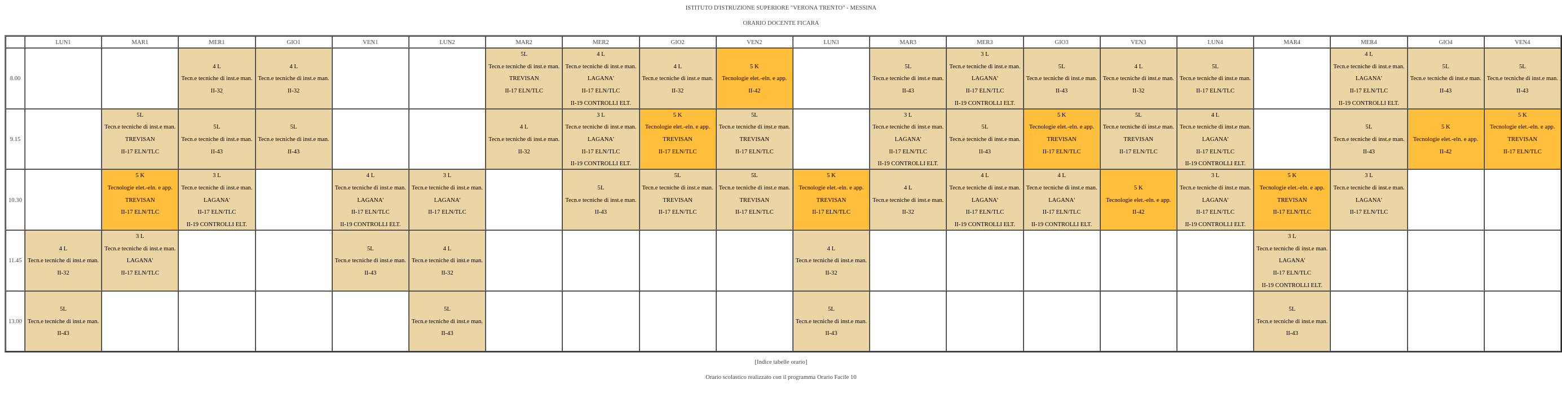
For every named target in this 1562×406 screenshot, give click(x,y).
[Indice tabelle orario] (781, 362)
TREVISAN (524, 78)
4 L (217, 66)
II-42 (754, 90)
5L (523, 54)
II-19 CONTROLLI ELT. (601, 103)
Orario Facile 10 (837, 377)
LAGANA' (601, 78)
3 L (985, 54)
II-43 (908, 90)
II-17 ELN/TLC (524, 90)
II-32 (217, 90)
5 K (754, 66)
